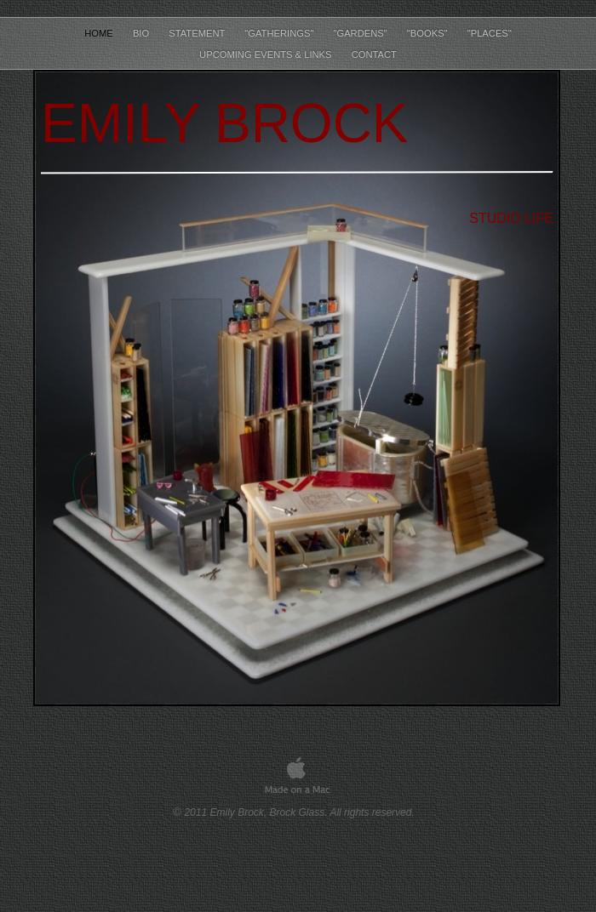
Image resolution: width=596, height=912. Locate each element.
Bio (142, 33)
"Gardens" (361, 33)
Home (100, 33)
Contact (374, 54)
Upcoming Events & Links (267, 54)
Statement (198, 33)
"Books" (428, 33)
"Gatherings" (280, 33)
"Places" (489, 33)
